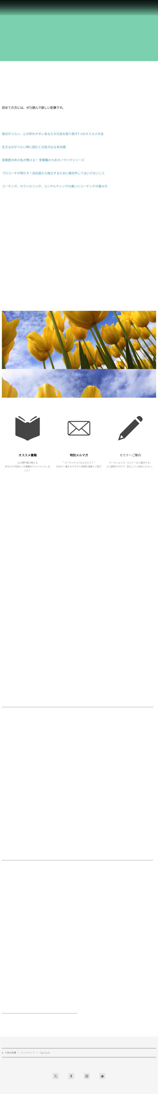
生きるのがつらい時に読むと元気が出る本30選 (34, 147)
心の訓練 (6, 886)
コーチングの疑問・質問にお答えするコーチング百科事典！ (34, 1020)
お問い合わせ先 (10, 1003)
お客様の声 (8, 1012)
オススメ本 (8, 954)
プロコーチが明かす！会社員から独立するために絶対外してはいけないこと (53, 173)
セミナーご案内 (130, 455)
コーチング (8, 937)
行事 (4, 920)
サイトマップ (9, 1037)
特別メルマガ (79, 455)
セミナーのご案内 (11, 928)
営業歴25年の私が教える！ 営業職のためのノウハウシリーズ (43, 160)
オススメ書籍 (27, 455)
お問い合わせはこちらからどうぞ (20, 995)
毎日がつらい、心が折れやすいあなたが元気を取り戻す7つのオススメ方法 (52, 133)
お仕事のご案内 (10, 911)
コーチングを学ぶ (11, 1029)
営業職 (5, 903)
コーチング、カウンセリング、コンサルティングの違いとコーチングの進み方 (54, 186)
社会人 (5, 894)
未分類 (5, 962)
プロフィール (9, 1054)
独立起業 (6, 945)
